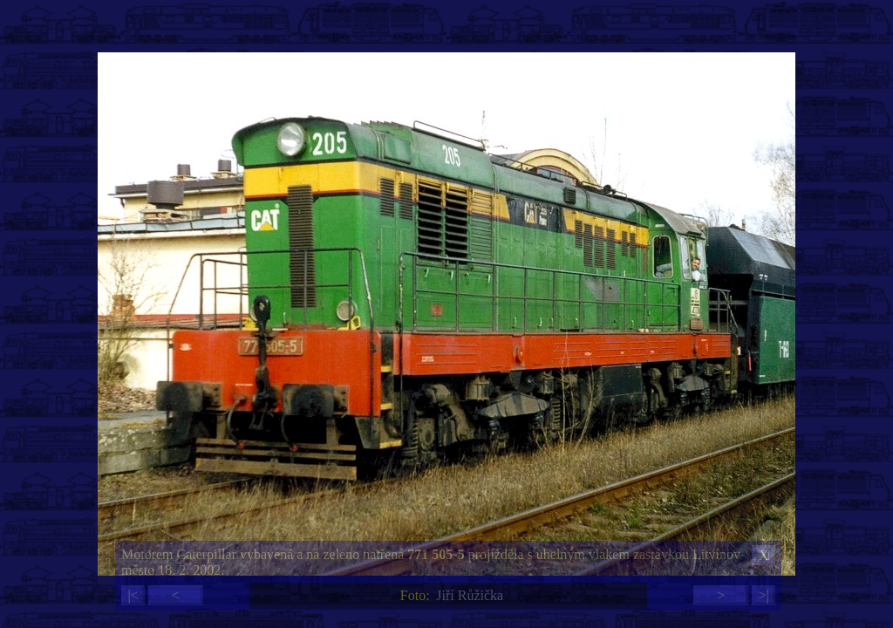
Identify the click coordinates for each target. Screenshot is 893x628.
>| (763, 595)
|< (132, 595)
